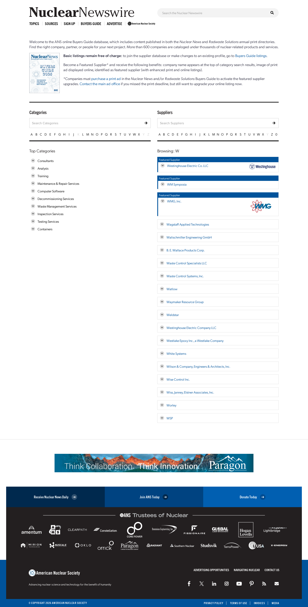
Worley (171, 405)
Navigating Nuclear (247, 570)
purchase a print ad (106, 78)
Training (43, 176)
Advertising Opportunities (211, 570)
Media (275, 603)
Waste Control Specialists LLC (187, 263)
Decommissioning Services (56, 198)
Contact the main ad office (100, 83)
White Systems (176, 353)
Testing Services (48, 221)
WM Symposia (177, 184)
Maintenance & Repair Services (58, 183)
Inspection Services (50, 214)
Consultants (46, 161)
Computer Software (51, 191)
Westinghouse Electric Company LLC (191, 327)
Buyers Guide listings (251, 55)
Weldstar (173, 315)
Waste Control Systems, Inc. (185, 276)
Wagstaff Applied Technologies (188, 224)
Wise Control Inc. (178, 379)
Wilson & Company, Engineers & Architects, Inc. (198, 366)
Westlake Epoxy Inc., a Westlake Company (195, 340)
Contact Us (272, 570)
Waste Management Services (57, 206)
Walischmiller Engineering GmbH (189, 237)
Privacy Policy (213, 603)
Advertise (114, 23)
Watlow (172, 289)
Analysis (43, 168)
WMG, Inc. (174, 201)
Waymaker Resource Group (185, 302)
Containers (45, 229)
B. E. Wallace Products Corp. (186, 250)
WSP (170, 418)
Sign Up (69, 23)
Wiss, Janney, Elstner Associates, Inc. (190, 392)
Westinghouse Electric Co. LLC (187, 165)
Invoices (259, 603)
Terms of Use (238, 603)
